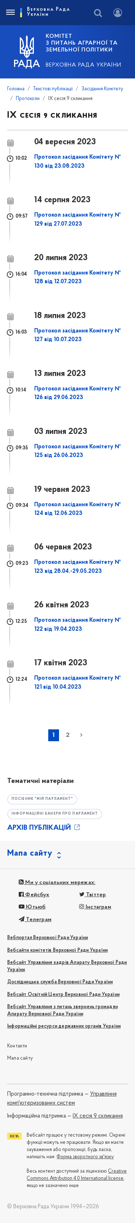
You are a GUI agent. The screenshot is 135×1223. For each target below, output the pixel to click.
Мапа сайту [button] (30, 853)
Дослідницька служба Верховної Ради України (60, 982)
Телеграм (35, 920)
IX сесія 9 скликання (98, 1116)
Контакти (17, 1046)
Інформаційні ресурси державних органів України (64, 1026)
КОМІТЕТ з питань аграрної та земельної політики (82, 43)
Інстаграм (95, 907)
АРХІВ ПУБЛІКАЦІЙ (44, 828)
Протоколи (28, 98)
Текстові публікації (53, 89)
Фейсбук (34, 895)
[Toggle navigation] (10, 12)
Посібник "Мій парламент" (42, 799)
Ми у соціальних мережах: (57, 882)
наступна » (81, 734)
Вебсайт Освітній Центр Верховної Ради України (63, 994)
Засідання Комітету (102, 89)
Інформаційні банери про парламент (55, 813)
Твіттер (92, 895)
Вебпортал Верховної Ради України (47, 938)
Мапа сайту (20, 1058)
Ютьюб (32, 907)
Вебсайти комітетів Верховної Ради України (57, 950)
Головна (15, 89)
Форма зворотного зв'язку (85, 1157)
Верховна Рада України (83, 65)
